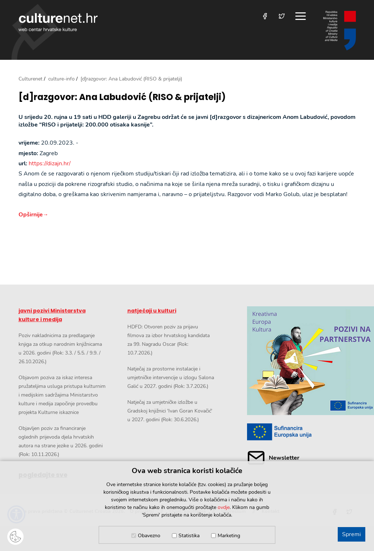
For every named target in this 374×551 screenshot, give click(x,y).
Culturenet (30, 78)
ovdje (224, 507)
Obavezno (149, 535)
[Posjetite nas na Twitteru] (282, 16)
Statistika (189, 535)
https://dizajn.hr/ (50, 163)
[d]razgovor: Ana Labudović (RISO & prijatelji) (122, 97)
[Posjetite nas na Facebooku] (265, 16)
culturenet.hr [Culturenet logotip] (58, 22)
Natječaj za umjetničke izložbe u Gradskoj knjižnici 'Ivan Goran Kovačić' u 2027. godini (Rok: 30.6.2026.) (169, 411)
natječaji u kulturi (151, 310)
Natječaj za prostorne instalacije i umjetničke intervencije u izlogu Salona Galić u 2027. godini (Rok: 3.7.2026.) (170, 377)
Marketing (229, 535)
